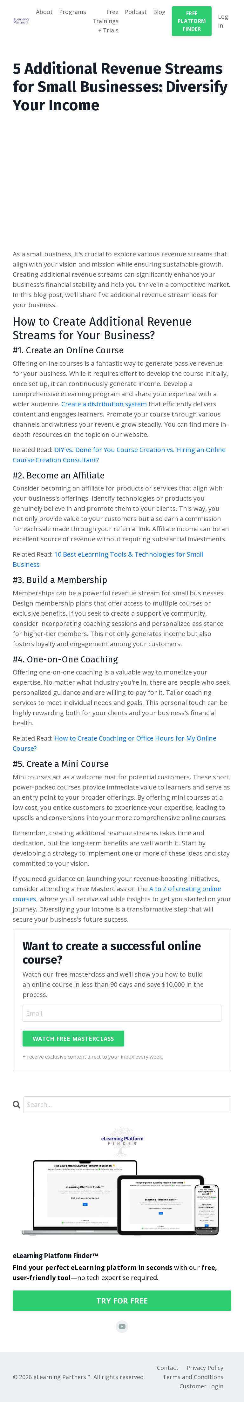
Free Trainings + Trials (105, 21)
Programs (72, 12)
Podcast (136, 12)
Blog (159, 12)
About (44, 12)
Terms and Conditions (193, 1377)
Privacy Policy (204, 1368)
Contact (168, 1368)
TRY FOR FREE (122, 1300)
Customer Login (201, 1386)
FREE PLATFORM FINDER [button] (192, 21)
